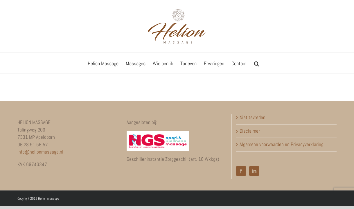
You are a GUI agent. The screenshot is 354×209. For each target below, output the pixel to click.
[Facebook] (241, 171)
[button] (277, 63)
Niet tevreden (252, 117)
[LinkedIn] (254, 171)
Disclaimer (250, 131)
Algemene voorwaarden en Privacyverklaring (282, 144)
